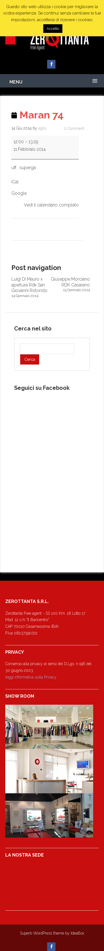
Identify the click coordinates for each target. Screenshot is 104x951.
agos (42, 128)
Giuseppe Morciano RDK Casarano (70, 284)
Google (19, 193)
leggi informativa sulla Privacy (31, 677)
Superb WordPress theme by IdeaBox (52, 933)
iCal (15, 181)
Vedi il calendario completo (51, 205)
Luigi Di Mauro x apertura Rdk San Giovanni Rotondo (31, 287)
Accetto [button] (53, 28)
